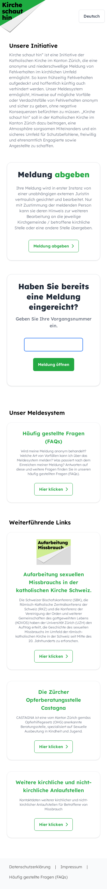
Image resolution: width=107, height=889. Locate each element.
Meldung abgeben (53, 246)
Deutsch (92, 16)
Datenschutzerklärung (30, 866)
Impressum (71, 866)
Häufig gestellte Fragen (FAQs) (38, 877)
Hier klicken (53, 489)
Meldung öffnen (53, 364)
